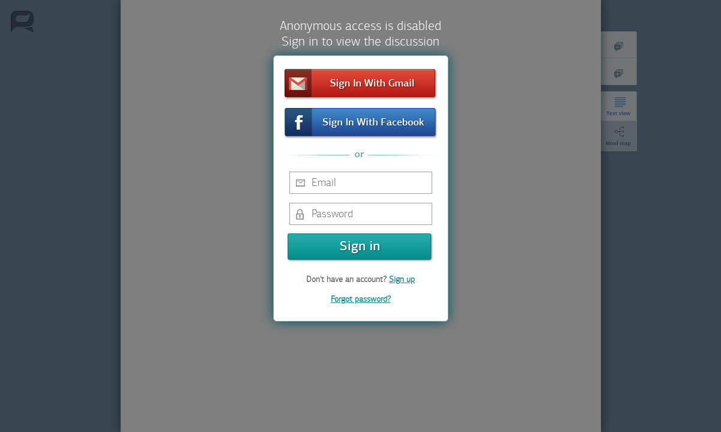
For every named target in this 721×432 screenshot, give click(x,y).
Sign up (402, 279)
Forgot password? (361, 299)
